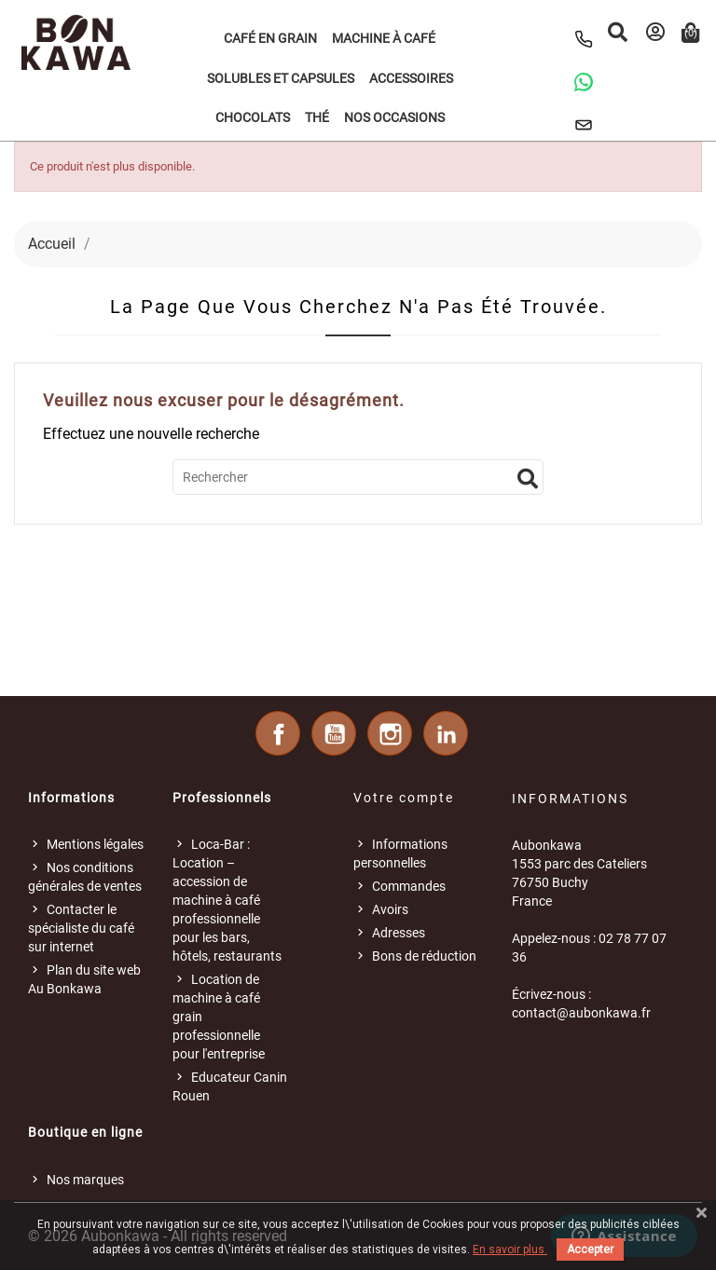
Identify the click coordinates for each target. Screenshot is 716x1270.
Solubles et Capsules (280, 78)
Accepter (590, 1249)
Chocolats (252, 117)
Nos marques (85, 1179)
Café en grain (270, 38)
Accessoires (411, 78)
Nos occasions (394, 117)
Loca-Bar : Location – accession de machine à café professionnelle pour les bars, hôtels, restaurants (227, 900)
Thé (317, 117)
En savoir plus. (510, 1249)
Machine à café (383, 38)
